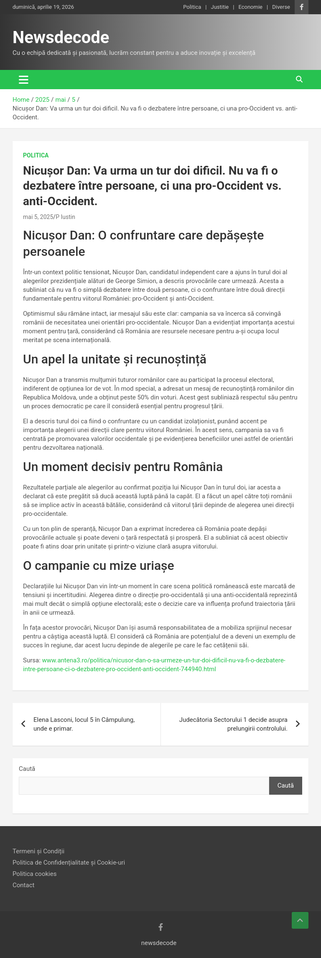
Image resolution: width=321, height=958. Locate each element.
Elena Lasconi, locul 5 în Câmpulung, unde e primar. (84, 724)
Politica (192, 7)
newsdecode (159, 943)
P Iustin (65, 217)
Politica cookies (34, 874)
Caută (27, 769)
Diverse (281, 7)
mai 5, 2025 (38, 217)
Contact (23, 885)
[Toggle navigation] (24, 79)
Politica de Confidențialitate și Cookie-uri (69, 862)
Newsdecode (61, 37)
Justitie (220, 7)
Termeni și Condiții (38, 851)
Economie (250, 7)
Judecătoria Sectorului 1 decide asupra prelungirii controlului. (233, 724)
